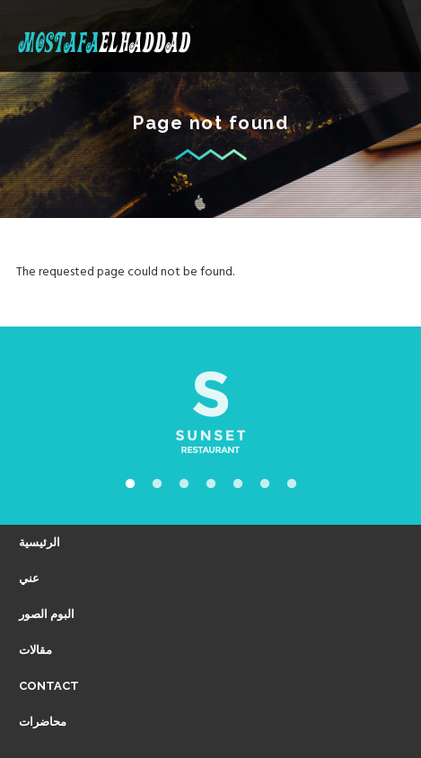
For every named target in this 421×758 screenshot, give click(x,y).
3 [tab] (184, 484)
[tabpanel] (211, 412)
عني (29, 578)
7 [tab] (292, 484)
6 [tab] (265, 484)
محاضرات (42, 721)
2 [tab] (157, 484)
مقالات (35, 650)
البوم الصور (47, 614)
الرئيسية (39, 542)
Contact (49, 686)
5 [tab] (238, 484)
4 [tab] (211, 484)
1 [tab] (130, 484)
